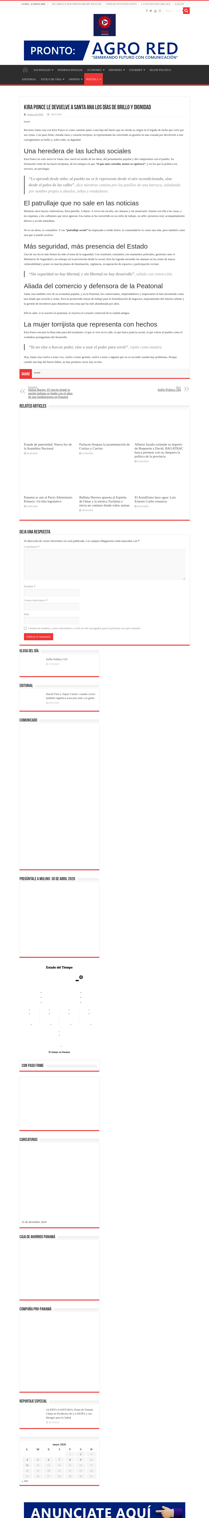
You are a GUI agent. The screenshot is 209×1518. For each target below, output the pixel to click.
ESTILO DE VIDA (51, 79)
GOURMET (135, 70)
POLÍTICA (92, 79)
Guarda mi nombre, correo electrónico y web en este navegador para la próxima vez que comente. (84, 628)
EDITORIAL (29, 79)
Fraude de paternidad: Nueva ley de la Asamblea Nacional (48, 446)
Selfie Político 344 (158, 388)
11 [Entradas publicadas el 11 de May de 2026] (27, 1322)
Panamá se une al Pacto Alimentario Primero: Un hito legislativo (48, 499)
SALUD (179, 4)
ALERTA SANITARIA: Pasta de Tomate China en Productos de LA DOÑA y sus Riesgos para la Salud (69, 1271)
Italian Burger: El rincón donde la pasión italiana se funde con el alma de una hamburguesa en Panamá (51, 392)
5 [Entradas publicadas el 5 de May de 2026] (38, 1317)
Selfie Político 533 (57, 659)
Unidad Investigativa (121, 4)
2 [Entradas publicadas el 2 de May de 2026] (81, 1311)
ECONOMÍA (94, 70)
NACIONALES (42, 70)
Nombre (29, 586)
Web (26, 614)
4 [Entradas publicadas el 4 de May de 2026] (27, 1317)
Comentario (32, 546)
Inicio (25, 69)
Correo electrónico (36, 600)
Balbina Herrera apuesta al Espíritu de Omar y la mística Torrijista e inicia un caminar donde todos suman (104, 501)
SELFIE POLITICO (160, 70)
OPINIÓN (74, 79)
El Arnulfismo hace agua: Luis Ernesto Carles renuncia (155, 499)
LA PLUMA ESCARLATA (155, 4)
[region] (59, 1105)
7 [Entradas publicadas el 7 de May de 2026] (59, 1317)
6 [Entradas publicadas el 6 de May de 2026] (48, 1317)
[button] (28, 1103)
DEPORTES (115, 70)
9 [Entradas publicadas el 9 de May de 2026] (81, 1317)
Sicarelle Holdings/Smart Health (77, 4)
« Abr (25, 1338)
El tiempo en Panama (59, 1052)
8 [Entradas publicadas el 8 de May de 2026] (70, 1317)
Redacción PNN (35, 114)
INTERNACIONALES (70, 70)
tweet (27, 121)
